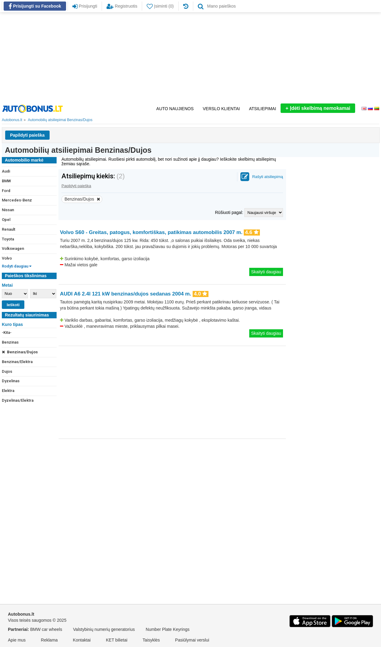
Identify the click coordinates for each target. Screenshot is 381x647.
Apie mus (17, 640)
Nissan (8, 210)
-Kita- (7, 332)
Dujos (7, 371)
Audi (6, 171)
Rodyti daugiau (16, 266)
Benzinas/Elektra (17, 361)
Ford (6, 190)
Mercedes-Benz (17, 200)
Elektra (8, 390)
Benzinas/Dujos (20, 352)
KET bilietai (117, 640)
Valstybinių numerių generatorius (104, 629)
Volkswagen (13, 248)
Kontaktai (82, 640)
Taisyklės (151, 640)
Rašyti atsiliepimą (267, 176)
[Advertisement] (190, 57)
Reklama (49, 640)
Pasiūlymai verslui (192, 640)
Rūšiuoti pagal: (229, 212)
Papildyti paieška (27, 135)
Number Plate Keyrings (168, 629)
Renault (8, 229)
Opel (6, 219)
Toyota (8, 239)
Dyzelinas (10, 381)
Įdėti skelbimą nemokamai (317, 108)
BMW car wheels (46, 629)
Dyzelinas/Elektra (17, 400)
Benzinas (10, 342)
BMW (6, 181)
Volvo (7, 258)
